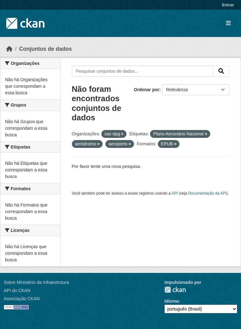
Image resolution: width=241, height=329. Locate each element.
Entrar (228, 5)
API (175, 193)
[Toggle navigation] (228, 23)
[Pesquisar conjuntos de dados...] (143, 71)
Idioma (171, 301)
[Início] (9, 49)
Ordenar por (146, 89)
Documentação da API (207, 193)
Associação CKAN (22, 298)
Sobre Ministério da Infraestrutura (36, 282)
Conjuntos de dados (45, 49)
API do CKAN (17, 290)
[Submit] (221, 71)
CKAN (175, 289)
